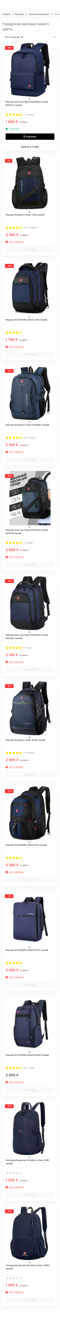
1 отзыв (27, 648)
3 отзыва (28, 543)
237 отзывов (30, 227)
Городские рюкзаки (39, 14)
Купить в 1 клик (30, 146)
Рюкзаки (19, 14)
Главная (6, 14)
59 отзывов (29, 437)
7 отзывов (29, 114)
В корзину (30, 136)
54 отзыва (29, 1068)
